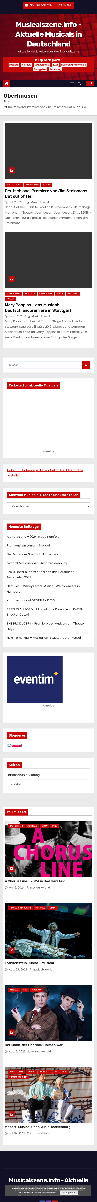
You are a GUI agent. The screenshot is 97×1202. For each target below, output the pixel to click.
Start (7, 101)
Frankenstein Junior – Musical (28, 545)
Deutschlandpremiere (73, 64)
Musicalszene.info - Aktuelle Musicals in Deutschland (48, 34)
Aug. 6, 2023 (17, 1051)
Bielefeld (13, 989)
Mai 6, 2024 (17, 887)
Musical (13, 64)
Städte (46, 184)
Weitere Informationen (44, 1193)
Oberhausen (32, 184)
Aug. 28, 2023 (18, 969)
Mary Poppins (13, 293)
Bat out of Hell (14, 184)
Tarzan (10, 298)
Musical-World (39, 202)
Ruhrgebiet (40, 69)
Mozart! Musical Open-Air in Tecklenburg (37, 563)
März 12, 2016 (18, 316)
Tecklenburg (60, 1071)
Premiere (26, 64)
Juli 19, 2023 (17, 1133)
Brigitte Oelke (16, 1071)
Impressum (15, 784)
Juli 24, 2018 (17, 202)
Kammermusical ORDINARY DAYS (31, 600)
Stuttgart (73, 293)
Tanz (54, 826)
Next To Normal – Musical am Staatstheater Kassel (44, 638)
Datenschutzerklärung (23, 775)
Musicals (30, 293)
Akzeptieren (69, 1192)
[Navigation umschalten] (72, 83)
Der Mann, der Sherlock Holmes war (33, 554)
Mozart (31, 1071)
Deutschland (41, 64)
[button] (80, 84)
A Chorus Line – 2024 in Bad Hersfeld (33, 537)
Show (44, 826)
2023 (55, 64)
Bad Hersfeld (16, 826)
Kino (25, 989)
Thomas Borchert (18, 1077)
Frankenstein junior (20, 907)
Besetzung (55, 69)
